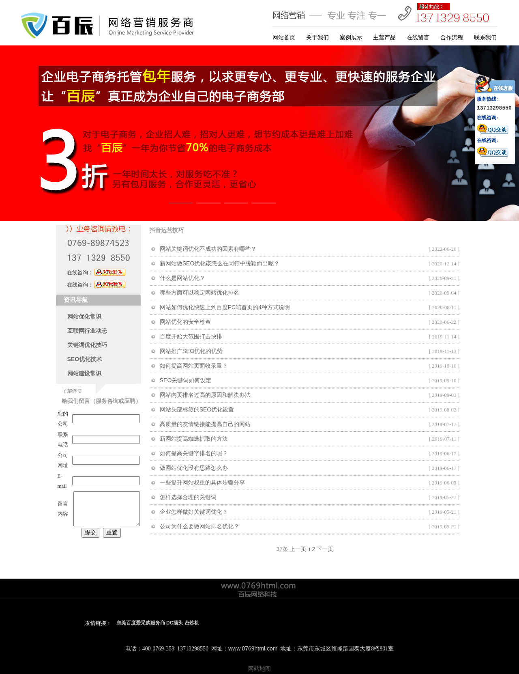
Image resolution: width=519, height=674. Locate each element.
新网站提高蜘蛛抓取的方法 (194, 438)
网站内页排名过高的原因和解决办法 (205, 395)
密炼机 (191, 623)
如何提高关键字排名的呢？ (194, 453)
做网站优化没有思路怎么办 (194, 468)
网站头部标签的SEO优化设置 (197, 409)
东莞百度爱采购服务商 (140, 623)
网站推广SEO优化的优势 (191, 351)
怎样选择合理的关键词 (188, 497)
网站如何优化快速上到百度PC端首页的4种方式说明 (225, 307)
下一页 (324, 549)
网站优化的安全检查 (185, 322)
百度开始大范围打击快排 (191, 336)
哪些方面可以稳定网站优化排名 (199, 292)
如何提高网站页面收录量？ (194, 365)
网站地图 (259, 668)
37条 (283, 549)
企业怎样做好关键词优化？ (194, 511)
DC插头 (174, 623)
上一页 (298, 549)
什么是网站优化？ (182, 278)
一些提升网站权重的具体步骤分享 (202, 482)
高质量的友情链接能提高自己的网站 (205, 424)
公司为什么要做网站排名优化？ (199, 526)
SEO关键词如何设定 (186, 380)
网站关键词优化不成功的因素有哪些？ (208, 248)
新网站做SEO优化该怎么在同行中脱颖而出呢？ (220, 263)
